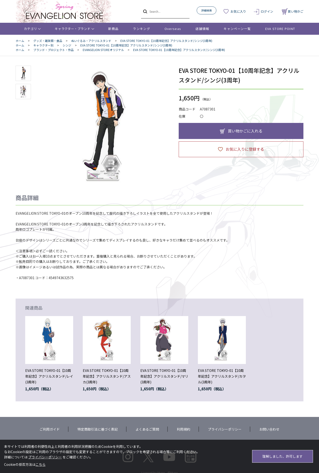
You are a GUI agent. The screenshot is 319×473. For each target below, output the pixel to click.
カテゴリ (30, 28)
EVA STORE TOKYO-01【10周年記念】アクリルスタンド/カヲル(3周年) (222, 376)
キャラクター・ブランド (72, 28)
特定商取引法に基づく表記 (97, 429)
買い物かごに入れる (245, 131)
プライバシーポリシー (225, 429)
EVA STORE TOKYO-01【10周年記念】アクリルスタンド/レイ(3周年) (49, 376)
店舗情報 (202, 28)
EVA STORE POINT (280, 28)
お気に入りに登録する (245, 149)
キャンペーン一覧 (237, 28)
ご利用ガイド (50, 429)
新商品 (113, 28)
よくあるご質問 (147, 429)
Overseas (173, 28)
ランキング (141, 28)
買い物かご (292, 11)
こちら (40, 464)
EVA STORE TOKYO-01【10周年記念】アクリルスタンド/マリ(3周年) (164, 376)
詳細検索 (206, 10)
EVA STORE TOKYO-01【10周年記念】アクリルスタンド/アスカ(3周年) (107, 376)
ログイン (267, 11)
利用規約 (183, 429)
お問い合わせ (269, 429)
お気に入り (238, 11)
